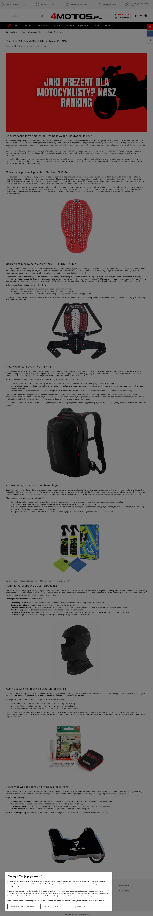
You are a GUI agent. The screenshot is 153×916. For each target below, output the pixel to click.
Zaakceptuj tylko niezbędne (23, 907)
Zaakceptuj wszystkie (76, 907)
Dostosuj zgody (51, 907)
